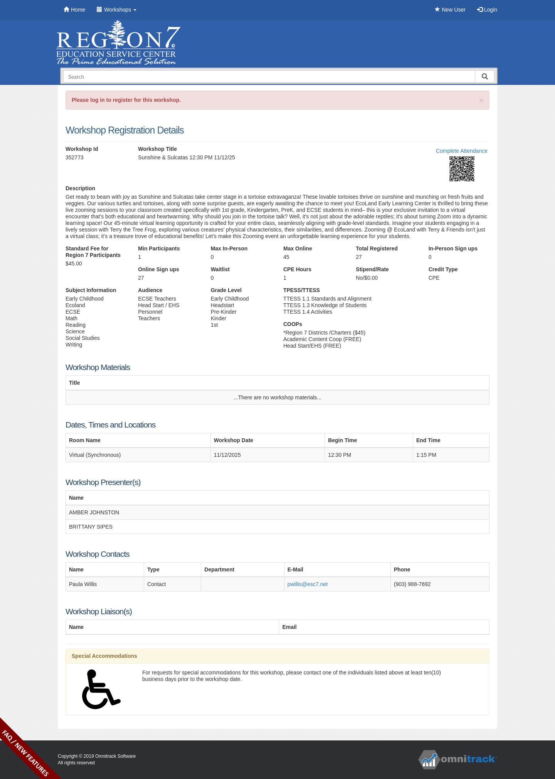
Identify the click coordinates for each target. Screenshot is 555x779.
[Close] (481, 100)
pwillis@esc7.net (308, 584)
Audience (150, 290)
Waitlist (220, 269)
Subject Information (91, 290)
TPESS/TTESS (301, 290)
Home (74, 10)
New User (450, 10)
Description (80, 188)
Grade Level (226, 290)
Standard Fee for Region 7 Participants (93, 251)
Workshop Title (157, 149)
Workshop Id (82, 149)
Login (487, 10)
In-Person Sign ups (453, 248)
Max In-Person (229, 248)
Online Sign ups (158, 269)
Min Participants (159, 248)
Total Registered (377, 248)
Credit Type (443, 269)
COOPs (292, 324)
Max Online (297, 248)
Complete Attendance (462, 151)
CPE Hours (297, 269)
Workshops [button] (116, 10)
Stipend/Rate (372, 269)
